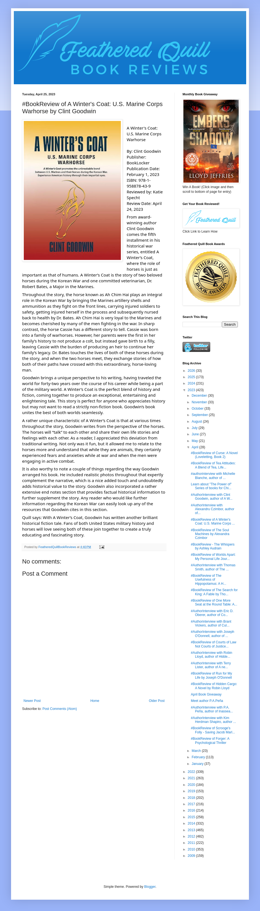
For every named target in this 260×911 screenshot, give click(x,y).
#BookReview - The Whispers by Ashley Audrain (213, 546)
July (195, 428)
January (198, 764)
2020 (192, 785)
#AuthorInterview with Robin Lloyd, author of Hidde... (211, 655)
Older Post (157, 701)
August (197, 421)
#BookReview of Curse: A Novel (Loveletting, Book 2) (214, 455)
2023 (192, 390)
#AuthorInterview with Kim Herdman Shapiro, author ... (213, 720)
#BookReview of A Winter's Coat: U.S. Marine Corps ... (213, 521)
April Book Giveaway (206, 694)
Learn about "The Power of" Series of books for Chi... (211, 486)
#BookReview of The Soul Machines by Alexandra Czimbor (210, 534)
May (195, 441)
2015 (192, 817)
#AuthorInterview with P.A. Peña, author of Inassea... (212, 709)
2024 (192, 383)
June (196, 434)
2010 (192, 849)
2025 (192, 377)
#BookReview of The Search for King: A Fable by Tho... (214, 592)
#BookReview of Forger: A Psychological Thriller (210, 740)
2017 (192, 804)
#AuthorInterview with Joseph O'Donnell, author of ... (212, 634)
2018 (192, 798)
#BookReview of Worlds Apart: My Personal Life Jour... (213, 556)
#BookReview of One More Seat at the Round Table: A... (214, 602)
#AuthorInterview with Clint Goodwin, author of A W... (211, 497)
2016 (192, 810)
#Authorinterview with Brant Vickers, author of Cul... (211, 623)
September (200, 415)
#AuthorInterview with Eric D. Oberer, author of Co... (212, 613)
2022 (192, 772)
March (197, 751)
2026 (192, 371)
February (199, 757)
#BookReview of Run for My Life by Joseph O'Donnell (211, 675)
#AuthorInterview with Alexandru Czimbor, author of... (212, 509)
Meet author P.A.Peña (207, 701)
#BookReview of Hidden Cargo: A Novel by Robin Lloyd (214, 686)
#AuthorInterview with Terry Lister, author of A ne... (211, 665)
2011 (192, 843)
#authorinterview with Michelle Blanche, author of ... (213, 476)
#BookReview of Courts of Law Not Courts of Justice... (213, 644)
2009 (192, 856)
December (200, 395)
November (200, 402)
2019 (192, 791)
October (198, 408)
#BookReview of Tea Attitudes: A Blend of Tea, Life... (213, 465)
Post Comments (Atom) (59, 709)
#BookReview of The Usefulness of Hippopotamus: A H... (208, 580)
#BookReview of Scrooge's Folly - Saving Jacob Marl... (213, 730)
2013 (192, 830)
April (195, 447)
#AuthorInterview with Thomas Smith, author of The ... (213, 567)
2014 (192, 823)
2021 (192, 778)
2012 (192, 836)
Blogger (149, 887)
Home (94, 701)
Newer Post (32, 701)
